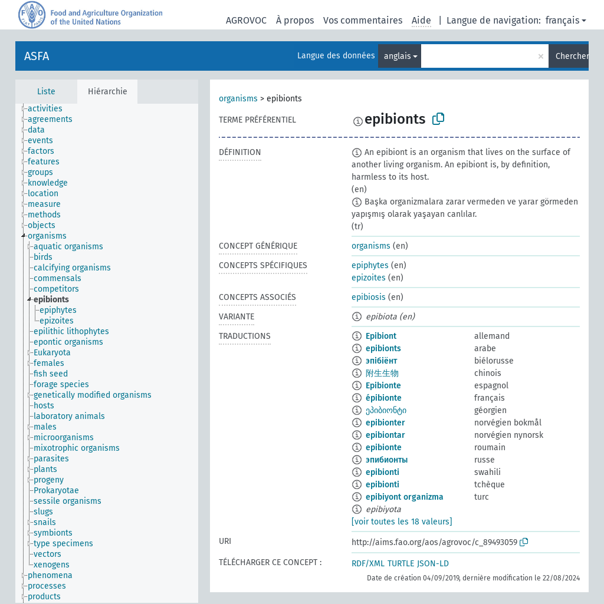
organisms (238, 99)
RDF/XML (368, 564)
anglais (397, 56)
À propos (295, 20)
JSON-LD (433, 564)
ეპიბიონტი (386, 410)
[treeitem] (50, 109)
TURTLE (401, 564)
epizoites (369, 278)
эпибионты (387, 460)
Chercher (572, 56)
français (562, 20)
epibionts (383, 349)
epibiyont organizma (405, 497)
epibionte (384, 448)
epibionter (385, 423)
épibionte (384, 398)
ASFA (36, 56)
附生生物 (382, 373)
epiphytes (370, 265)
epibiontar (385, 435)
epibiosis (369, 297)
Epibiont (381, 336)
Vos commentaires (362, 20)
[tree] (106, 353)
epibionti (382, 472)
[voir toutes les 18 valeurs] (402, 522)
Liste (46, 92)
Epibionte (383, 386)
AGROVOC (246, 20)
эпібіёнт (381, 361)
